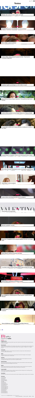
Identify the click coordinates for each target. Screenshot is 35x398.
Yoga (13, 362)
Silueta (7, 363)
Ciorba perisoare (10, 367)
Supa (16, 366)
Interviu (5, 374)
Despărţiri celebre (21, 374)
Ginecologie (13, 358)
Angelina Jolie (26, 346)
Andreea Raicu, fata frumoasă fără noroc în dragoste (14, 197)
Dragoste (2, 342)
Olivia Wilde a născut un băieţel (9, 42)
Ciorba (7, 366)
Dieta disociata (3, 363)
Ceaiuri (5, 358)
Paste (5, 366)
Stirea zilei (8, 374)
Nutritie (26, 362)
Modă (2, 353)
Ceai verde (12, 359)
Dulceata (18, 366)
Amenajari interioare (9, 370)
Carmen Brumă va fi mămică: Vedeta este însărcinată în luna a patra (17, 155)
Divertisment (3, 345)
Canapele (16, 370)
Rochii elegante (23, 354)
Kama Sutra (23, 342)
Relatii (12, 342)
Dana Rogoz (30, 346)
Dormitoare (20, 370)
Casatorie (18, 342)
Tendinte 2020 (12, 355)
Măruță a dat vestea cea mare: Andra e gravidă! (12, 14)
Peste (9, 366)
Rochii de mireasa (10, 354)
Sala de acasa (15, 363)
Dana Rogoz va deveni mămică (9, 183)
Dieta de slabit (30, 362)
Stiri (17, 12)
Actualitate (3, 373)
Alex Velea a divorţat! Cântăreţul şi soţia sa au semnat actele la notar (17, 169)
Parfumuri (8, 350)
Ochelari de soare (6, 355)
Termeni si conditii (25, 396)
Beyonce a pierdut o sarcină (8, 225)
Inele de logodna (28, 354)
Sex (21, 342)
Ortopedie (16, 359)
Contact (33, 396)
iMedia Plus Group (9, 395)
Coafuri (11, 350)
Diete (2, 362)
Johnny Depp (18, 346)
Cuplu (14, 342)
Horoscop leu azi (3, 390)
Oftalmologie (7, 359)
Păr (1, 350)
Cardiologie (3, 359)
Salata (12, 366)
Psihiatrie (20, 359)
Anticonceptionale (25, 358)
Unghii (5, 350)
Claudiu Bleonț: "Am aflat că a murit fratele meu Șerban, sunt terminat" (15, 310)
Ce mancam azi (23, 367)
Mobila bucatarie (3, 370)
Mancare (2, 366)
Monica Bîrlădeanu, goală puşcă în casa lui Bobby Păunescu (15, 323)
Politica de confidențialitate (19, 396)
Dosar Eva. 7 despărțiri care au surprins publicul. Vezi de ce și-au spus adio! (17, 240)
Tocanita (21, 366)
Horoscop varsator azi (4, 388)
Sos (10, 366)
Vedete (17, 54)
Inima (7, 358)
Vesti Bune (26, 374)
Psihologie (9, 358)
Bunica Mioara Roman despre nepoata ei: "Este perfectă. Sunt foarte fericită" (17, 99)
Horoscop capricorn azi (4, 386)
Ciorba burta (18, 367)
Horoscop (3, 376)
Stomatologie (17, 358)
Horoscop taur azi (3, 385)
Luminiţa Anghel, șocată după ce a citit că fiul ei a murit (14, 85)
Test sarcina (30, 358)
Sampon (21, 350)
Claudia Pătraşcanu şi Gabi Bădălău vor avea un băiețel (14, 28)
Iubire (16, 342)
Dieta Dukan (7, 362)
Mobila (14, 370)
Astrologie (2, 381)
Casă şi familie (3, 369)
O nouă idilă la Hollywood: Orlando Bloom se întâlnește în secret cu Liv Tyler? (17, 127)
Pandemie (32, 374)
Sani (15, 350)
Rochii (3, 350)
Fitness (4, 362)
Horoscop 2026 (3, 377)
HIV (14, 359)
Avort (9, 359)
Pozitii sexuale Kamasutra (29, 342)
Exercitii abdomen (22, 362)
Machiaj (13, 350)
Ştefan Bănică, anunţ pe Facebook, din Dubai (12, 253)
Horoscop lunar (3, 382)
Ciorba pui (14, 367)
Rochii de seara (5, 354)
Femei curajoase (10, 371)
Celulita (25, 350)
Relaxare (10, 362)
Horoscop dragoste (4, 379)
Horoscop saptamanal (4, 392)
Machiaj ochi (29, 350)
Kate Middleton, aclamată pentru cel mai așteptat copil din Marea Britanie (17, 296)
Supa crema (27, 366)
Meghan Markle (3, 346)
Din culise (2, 374)
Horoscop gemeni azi (4, 383)
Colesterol (20, 358)
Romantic (5, 342)
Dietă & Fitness (4, 361)
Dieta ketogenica (10, 363)
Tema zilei (11, 374)
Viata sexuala (9, 342)
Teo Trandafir (22, 346)
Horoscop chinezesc (4, 380)
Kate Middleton (8, 346)
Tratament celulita (4, 351)
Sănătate (2, 357)
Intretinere (15, 362)
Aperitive (30, 366)
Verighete (2, 355)
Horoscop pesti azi (4, 389)
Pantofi (20, 354)
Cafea (14, 366)
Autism (14, 371)
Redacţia (30, 396)
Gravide (7, 371)
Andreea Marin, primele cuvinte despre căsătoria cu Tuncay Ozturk (17, 113)
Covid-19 (29, 374)
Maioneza (4, 367)
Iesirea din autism (16, 374)
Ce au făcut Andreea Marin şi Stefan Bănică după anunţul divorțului (17, 267)
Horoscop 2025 (3, 378)
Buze (23, 350)
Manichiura (18, 350)
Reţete (2, 365)
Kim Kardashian (13, 346)
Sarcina (2, 358)
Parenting (27, 370)
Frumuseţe (3, 349)
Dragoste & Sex (4, 341)
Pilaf (7, 367)
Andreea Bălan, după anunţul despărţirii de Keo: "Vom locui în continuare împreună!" (16, 57)
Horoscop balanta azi (4, 391)
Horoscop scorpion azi (4, 387)
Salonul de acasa (9, 351)
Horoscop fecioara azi (4, 384)
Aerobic (18, 362)
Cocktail (24, 366)
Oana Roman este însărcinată (8, 211)
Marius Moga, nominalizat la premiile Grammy (12, 281)
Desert (2, 367)
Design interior (24, 370)
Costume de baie (16, 354)
